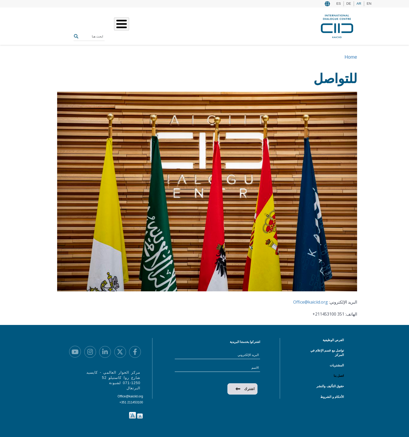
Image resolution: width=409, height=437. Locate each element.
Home (351, 57)
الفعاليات (148, 25)
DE (348, 3)
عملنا (182, 25)
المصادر (129, 25)
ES (338, 3)
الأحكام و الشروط (332, 397)
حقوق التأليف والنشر (330, 386)
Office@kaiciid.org (310, 302)
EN (369, 3)
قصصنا (167, 25)
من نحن (198, 25)
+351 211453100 (131, 402)
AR (359, 3)
